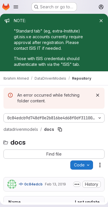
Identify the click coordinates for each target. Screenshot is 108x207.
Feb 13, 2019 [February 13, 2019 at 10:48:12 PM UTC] (55, 184)
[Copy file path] (60, 129)
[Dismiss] (97, 95)
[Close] (101, 20)
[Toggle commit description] (77, 184)
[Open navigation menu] (15, 7)
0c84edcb (31, 184)
